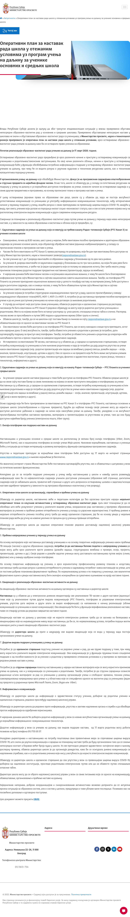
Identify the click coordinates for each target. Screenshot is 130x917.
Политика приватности (81, 895)
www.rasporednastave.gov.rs (14, 457)
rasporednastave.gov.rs (73, 255)
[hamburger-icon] (124, 7)
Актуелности (9, 18)
